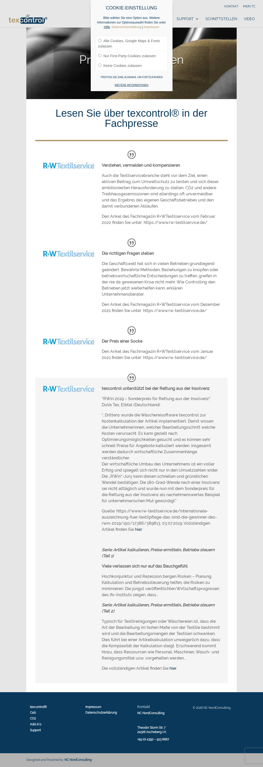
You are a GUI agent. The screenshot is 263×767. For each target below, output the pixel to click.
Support (185, 19)
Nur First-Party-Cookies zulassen (127, 56)
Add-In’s (35, 724)
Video (249, 19)
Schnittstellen (221, 19)
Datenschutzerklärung (101, 712)
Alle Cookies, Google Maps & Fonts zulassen (129, 43)
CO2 (33, 718)
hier (138, 529)
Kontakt (231, 6)
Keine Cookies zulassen (120, 66)
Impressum (93, 707)
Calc (33, 712)
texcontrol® (38, 707)
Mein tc (249, 6)
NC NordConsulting (78, 760)
